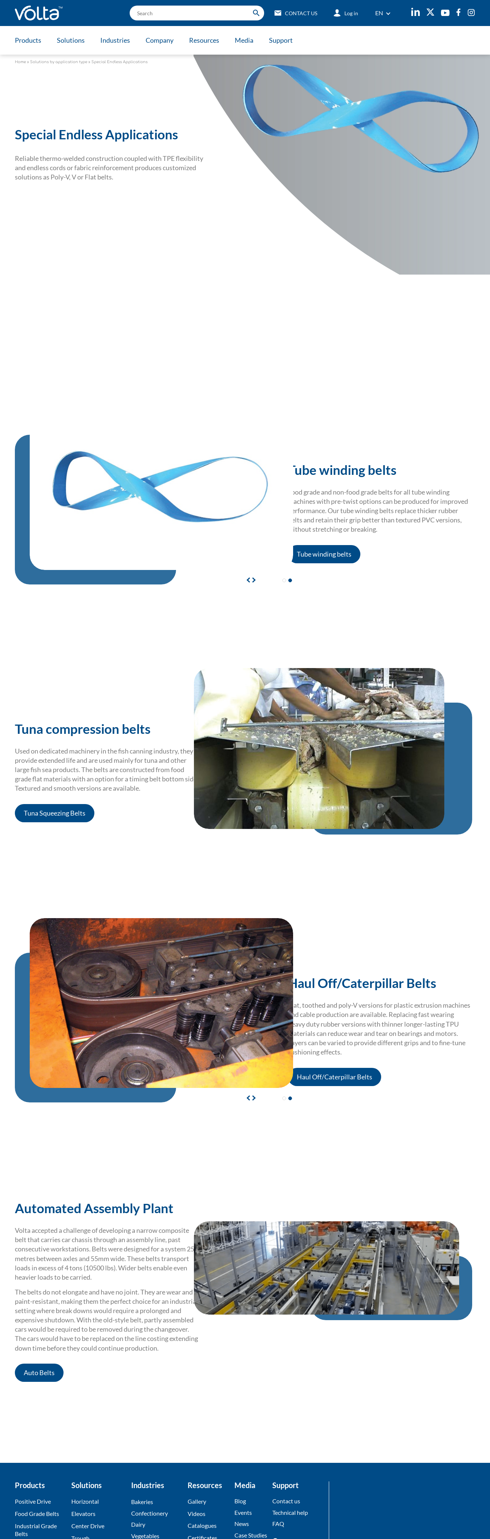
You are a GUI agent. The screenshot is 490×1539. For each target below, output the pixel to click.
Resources (204, 40)
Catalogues (202, 1525)
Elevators (83, 1513)
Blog (240, 1500)
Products (28, 40)
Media (244, 40)
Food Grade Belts (37, 1513)
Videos (196, 1513)
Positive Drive (33, 1501)
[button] (253, 579)
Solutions (71, 40)
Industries (115, 40)
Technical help (290, 1512)
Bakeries (142, 1501)
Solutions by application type (58, 62)
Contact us (286, 1500)
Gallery (197, 1501)
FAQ (278, 1523)
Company (159, 40)
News (241, 1523)
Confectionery (149, 1513)
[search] (197, 13)
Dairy (138, 1524)
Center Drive (87, 1525)
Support (281, 40)
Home (20, 62)
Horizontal (85, 1501)
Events (243, 1512)
